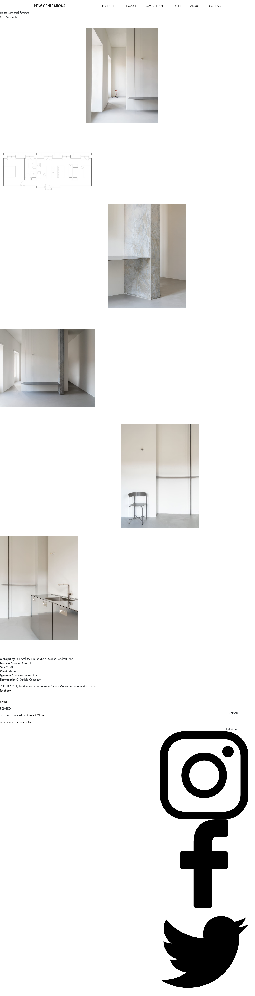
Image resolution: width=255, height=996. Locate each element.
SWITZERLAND (155, 6)
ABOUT (194, 6)
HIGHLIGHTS (108, 6)
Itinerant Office (35, 715)
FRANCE (131, 6)
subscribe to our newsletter (15, 722)
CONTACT (215, 6)
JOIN (177, 6)
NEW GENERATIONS (49, 6)
